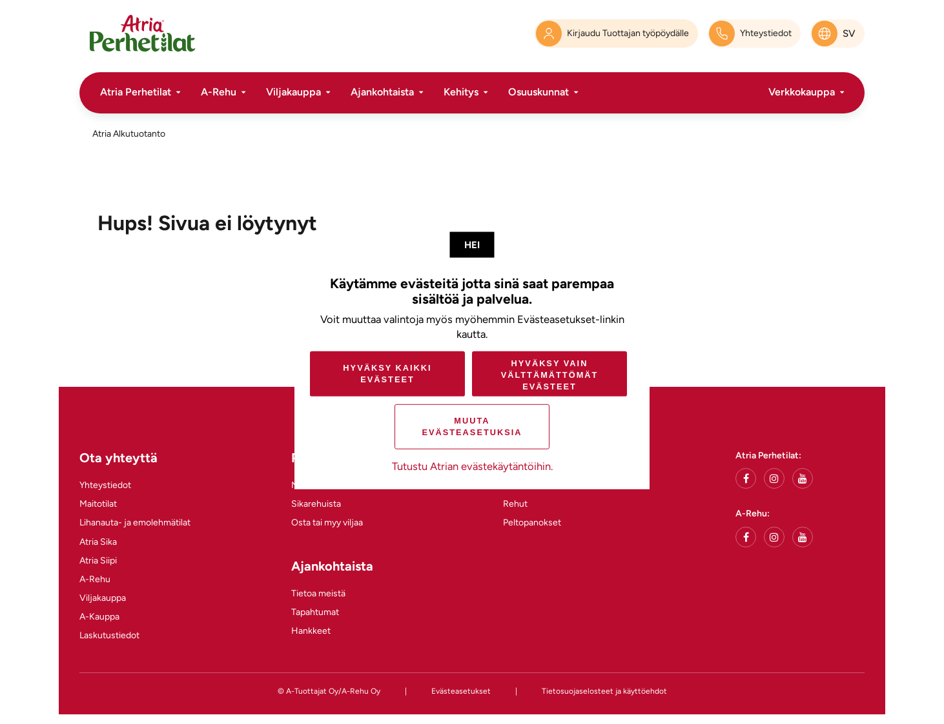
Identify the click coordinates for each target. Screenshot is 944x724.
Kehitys (461, 92)
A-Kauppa (99, 616)
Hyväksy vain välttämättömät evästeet (550, 374)
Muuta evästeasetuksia (472, 426)
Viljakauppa (293, 92)
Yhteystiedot (105, 485)
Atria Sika (98, 541)
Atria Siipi (98, 560)
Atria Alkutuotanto (128, 133)
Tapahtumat (315, 612)
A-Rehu (218, 92)
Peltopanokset (532, 522)
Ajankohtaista (382, 92)
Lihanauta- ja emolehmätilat (134, 522)
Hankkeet (311, 630)
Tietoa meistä (318, 593)
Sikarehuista (316, 503)
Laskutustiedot (109, 635)
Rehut (515, 503)
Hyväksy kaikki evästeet (387, 373)
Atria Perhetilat (135, 92)
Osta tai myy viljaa (327, 522)
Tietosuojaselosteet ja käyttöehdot (604, 691)
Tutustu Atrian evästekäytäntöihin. (472, 466)
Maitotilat (98, 503)
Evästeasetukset (461, 691)
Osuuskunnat (538, 92)
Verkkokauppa (801, 92)
